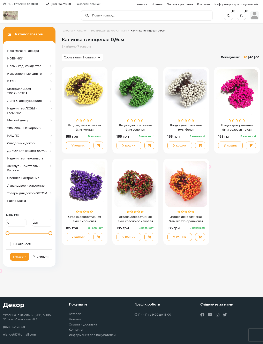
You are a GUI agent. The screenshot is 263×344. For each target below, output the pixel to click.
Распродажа (16, 201)
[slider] (7, 233)
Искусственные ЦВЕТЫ (25, 74)
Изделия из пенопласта (25, 158)
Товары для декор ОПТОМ (27, 193)
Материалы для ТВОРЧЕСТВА (19, 91)
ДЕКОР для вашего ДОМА (27, 151)
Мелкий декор (18, 120)
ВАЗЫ (11, 81)
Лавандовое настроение (26, 185)
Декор (13, 305)
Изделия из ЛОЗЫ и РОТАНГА (22, 111)
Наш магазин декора (23, 51)
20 (245, 57)
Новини (157, 4)
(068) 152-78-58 (58, 4)
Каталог (142, 4)
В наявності (22, 244)
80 (257, 57)
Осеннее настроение (23, 178)
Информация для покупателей (236, 4)
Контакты (203, 4)
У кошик (78, 145)
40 (251, 57)
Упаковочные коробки (24, 128)
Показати (19, 256)
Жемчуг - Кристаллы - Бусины (23, 168)
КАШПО (13, 135)
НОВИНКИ (15, 58)
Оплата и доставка (180, 4)
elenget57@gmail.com (19, 334)
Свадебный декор (21, 143)
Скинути (40, 256)
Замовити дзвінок (88, 4)
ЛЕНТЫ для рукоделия (24, 101)
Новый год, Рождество (24, 66)
